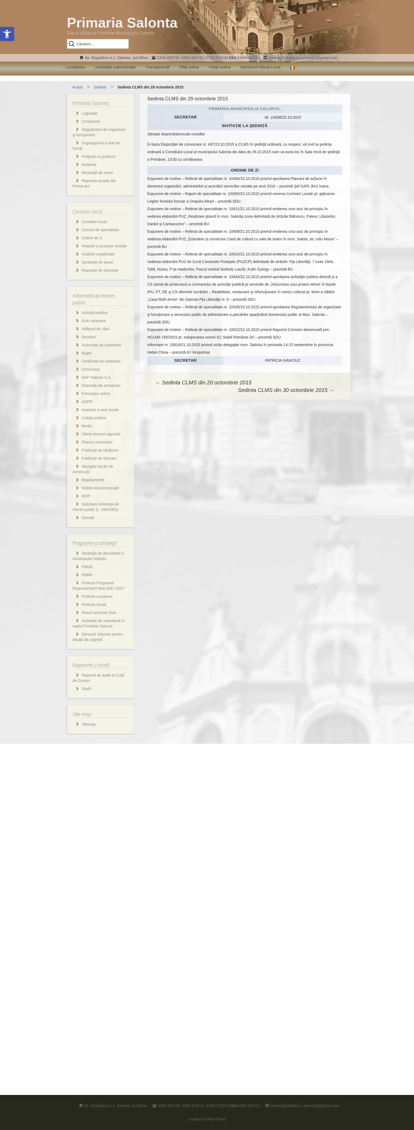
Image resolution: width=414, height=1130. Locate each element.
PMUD (87, 567)
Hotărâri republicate (98, 254)
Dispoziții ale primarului (101, 385)
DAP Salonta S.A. (96, 377)
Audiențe (89, 164)
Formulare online (96, 393)
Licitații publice (94, 418)
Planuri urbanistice (97, 442)
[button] (7, 34)
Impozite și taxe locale (100, 410)
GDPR (87, 402)
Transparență (158, 67)
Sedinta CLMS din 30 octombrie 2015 (286, 390)
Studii (86, 689)
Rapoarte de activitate (100, 270)
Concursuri (91, 369)
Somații (88, 518)
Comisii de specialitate (100, 230)
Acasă (77, 87)
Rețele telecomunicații (100, 488)
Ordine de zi (92, 238)
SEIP (86, 496)
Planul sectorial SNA (99, 612)
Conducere (91, 121)
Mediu (87, 426)
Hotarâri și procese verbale (104, 246)
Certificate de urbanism (101, 361)
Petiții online (220, 67)
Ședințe (100, 87)
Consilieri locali (94, 222)
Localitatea (75, 67)
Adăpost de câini (96, 329)
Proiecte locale (94, 604)
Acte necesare (94, 321)
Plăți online (189, 67)
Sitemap (88, 724)
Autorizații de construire (101, 345)
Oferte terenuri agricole (101, 434)
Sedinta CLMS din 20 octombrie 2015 (203, 382)
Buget (87, 353)
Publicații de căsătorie (100, 450)
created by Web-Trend (207, 1119)
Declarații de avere (97, 172)
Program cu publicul (98, 156)
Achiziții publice (95, 312)
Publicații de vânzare (99, 458)
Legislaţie (90, 113)
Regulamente (93, 480)
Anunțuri (89, 337)
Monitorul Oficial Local (261, 67)
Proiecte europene (97, 596)
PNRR (87, 575)
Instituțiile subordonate (115, 67)
